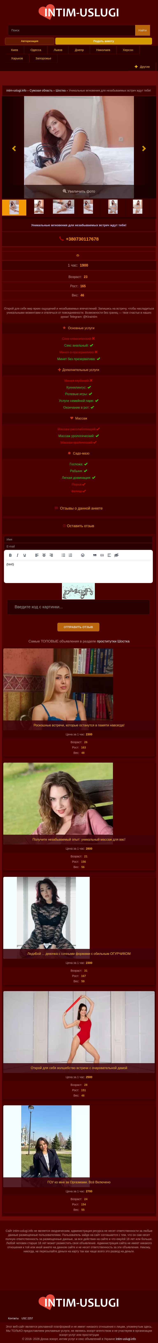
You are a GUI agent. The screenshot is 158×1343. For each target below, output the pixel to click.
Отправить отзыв (78, 627)
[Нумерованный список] (70, 555)
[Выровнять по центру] (44, 555)
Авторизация (29, 41)
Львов (58, 50)
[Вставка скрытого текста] (116, 555)
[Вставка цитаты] (94, 555)
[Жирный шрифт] (10, 555)
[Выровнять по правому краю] (51, 555)
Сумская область (41, 90)
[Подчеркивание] (24, 555)
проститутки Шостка (113, 641)
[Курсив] (17, 555)
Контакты (13, 1318)
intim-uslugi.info (16, 90)
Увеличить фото (79, 191)
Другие (142, 66)
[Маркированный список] (63, 555)
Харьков (17, 58)
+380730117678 (79, 239)
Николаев (103, 50)
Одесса (35, 50)
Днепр (79, 50)
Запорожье (43, 58)
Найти (142, 30)
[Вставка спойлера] (109, 555)
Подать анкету (103, 41)
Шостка (61, 90)
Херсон (128, 50)
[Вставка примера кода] (102, 555)
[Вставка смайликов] (82, 555)
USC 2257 (27, 1318)
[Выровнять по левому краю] (36, 555)
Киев (14, 50)
